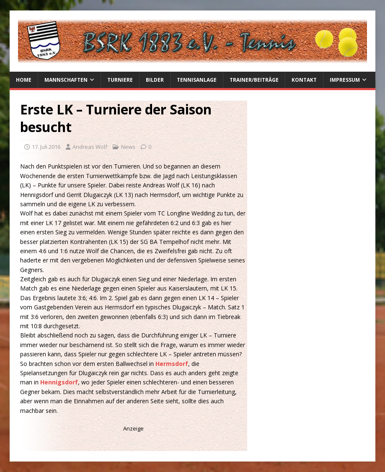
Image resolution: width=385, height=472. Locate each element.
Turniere (120, 79)
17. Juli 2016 (46, 146)
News (128, 146)
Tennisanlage (197, 79)
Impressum (345, 79)
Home (23, 79)
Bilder (155, 79)
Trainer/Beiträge (254, 79)
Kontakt (304, 79)
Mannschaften (66, 79)
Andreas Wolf (89, 146)
